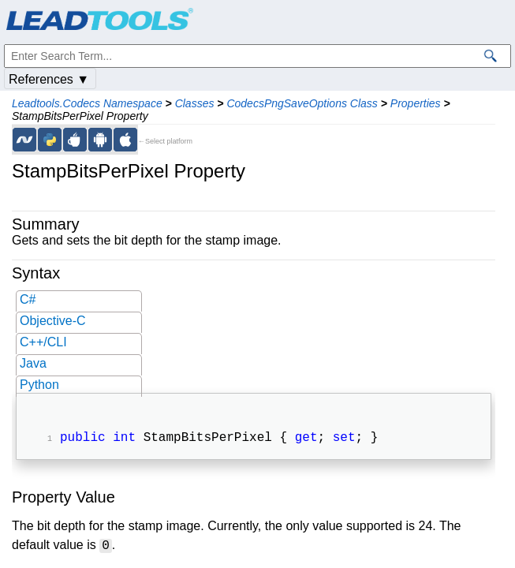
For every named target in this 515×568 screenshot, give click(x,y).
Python (39, 384)
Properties (415, 103)
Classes (195, 103)
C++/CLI (43, 342)
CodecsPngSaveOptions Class (301, 103)
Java (33, 363)
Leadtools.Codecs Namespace (87, 103)
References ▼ (49, 79)
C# (27, 299)
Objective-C (53, 320)
